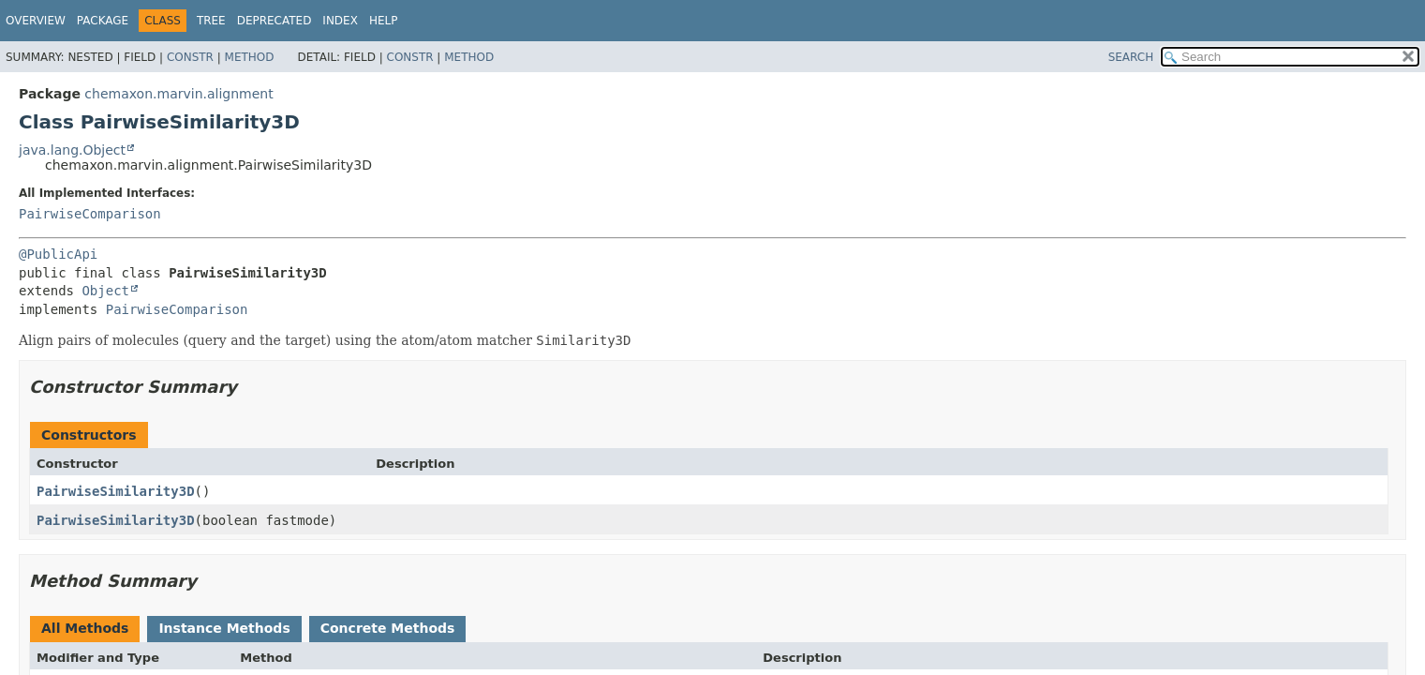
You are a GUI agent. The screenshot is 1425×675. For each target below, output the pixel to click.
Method (250, 57)
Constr (190, 57)
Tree (211, 20)
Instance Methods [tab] (223, 628)
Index (340, 20)
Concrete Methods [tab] (387, 628)
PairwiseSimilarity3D (116, 491)
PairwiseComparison (90, 213)
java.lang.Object (72, 150)
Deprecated (274, 20)
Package (102, 20)
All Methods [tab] (84, 628)
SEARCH (1131, 57)
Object (105, 290)
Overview (36, 20)
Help (383, 20)
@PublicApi (58, 254)
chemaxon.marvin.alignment (178, 93)
